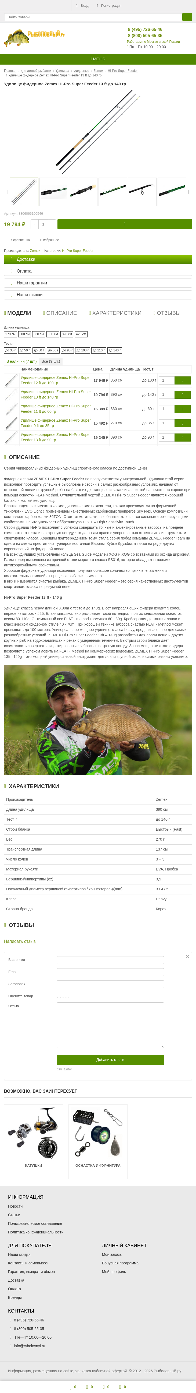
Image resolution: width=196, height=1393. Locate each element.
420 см (81, 334)
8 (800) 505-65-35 (141, 35)
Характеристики (115, 313)
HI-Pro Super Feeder (77, 251)
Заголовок (16, 984)
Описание (60, 313)
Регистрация (108, 5)
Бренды (15, 1297)
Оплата (14, 1289)
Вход (81, 5)
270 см (10, 334)
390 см (67, 334)
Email (12, 972)
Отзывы (167, 313)
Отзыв (13, 1006)
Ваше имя (16, 960)
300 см (25, 334)
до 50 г (25, 350)
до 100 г (83, 350)
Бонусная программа (120, 1263)
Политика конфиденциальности (36, 1232)
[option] (24, 192)
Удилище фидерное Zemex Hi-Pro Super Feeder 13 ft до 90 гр (56, 437)
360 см (53, 334)
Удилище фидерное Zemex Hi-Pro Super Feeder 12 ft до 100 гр (56, 380)
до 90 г (67, 350)
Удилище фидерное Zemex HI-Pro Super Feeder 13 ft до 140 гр (56, 394)
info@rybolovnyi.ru (29, 1346)
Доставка (16, 1280)
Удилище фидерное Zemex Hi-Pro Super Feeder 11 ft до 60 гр (56, 409)
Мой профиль (114, 1271)
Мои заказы (112, 1254)
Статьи (14, 1215)
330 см (39, 334)
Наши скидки (19, 1254)
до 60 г (39, 350)
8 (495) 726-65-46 (141, 29)
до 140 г (115, 350)
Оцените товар (20, 996)
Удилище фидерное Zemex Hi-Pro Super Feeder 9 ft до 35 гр (56, 423)
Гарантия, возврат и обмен (31, 1271)
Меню (98, 59)
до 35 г (10, 350)
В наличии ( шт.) (21, 361)
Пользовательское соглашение (35, 1223)
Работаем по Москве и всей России (153, 42)
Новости (15, 1206)
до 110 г (99, 350)
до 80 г (53, 350)
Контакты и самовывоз (28, 1263)
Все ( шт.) (51, 361)
